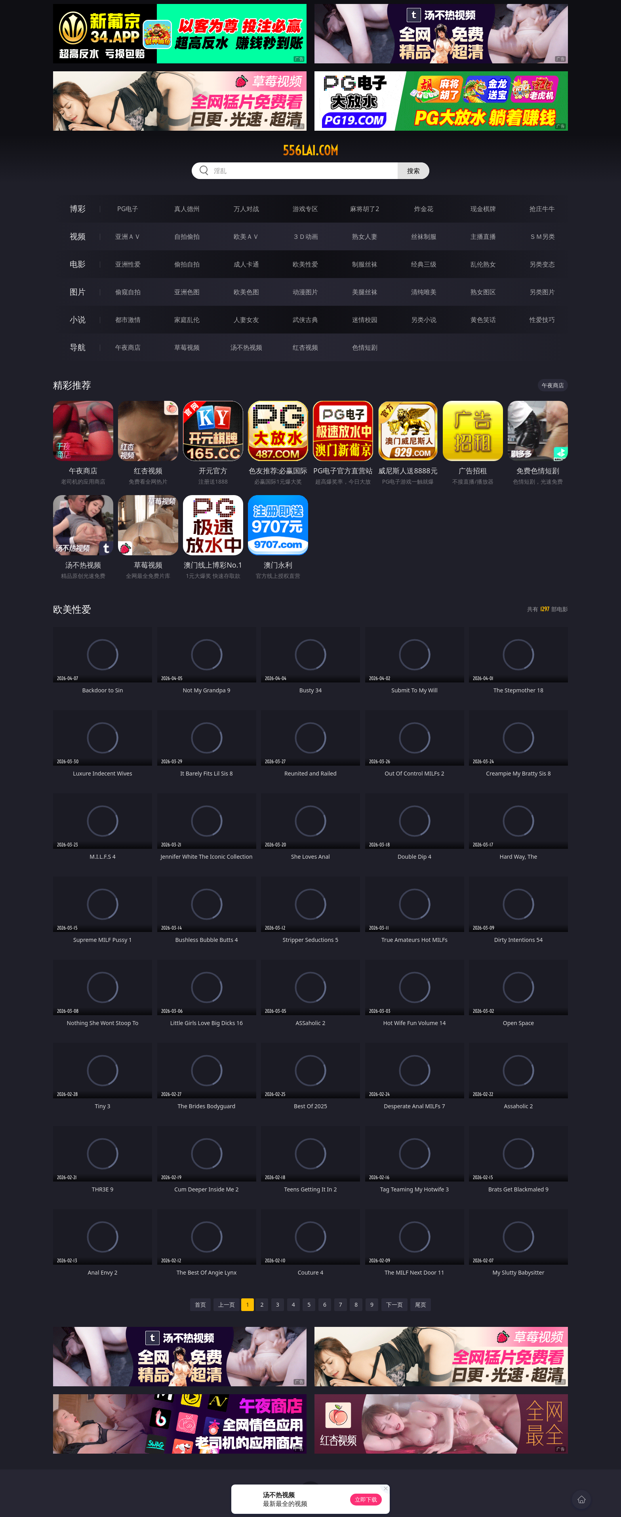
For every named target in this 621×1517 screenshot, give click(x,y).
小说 (78, 319)
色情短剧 (364, 347)
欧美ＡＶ (246, 236)
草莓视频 (187, 347)
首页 (200, 1304)
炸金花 (423, 208)
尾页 (420, 1304)
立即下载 (366, 1499)
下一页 (394, 1304)
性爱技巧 (542, 319)
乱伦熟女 (483, 264)
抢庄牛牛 (542, 208)
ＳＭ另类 (542, 236)
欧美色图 (246, 292)
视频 (78, 236)
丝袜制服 (423, 236)
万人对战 (246, 208)
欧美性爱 (305, 264)
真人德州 (187, 208)
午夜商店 (128, 347)
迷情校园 (364, 319)
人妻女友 (246, 319)
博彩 (78, 208)
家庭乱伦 (187, 319)
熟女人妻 (364, 236)
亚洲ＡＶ (128, 236)
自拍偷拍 (187, 236)
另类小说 (423, 319)
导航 (78, 347)
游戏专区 (305, 208)
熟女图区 (483, 292)
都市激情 (128, 319)
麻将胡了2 (364, 208)
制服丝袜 (364, 264)
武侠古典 (305, 319)
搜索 (413, 170)
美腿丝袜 (364, 292)
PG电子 (127, 208)
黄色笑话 (483, 319)
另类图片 (542, 292)
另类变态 (542, 264)
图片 (78, 291)
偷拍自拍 (187, 264)
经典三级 (423, 264)
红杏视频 (305, 347)
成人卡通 (246, 264)
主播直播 (483, 236)
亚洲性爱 (128, 264)
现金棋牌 (483, 208)
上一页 (226, 1304)
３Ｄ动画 (305, 236)
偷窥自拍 (128, 292)
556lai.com (310, 150)
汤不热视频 (246, 347)
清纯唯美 (423, 292)
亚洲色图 (187, 292)
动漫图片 (305, 292)
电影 (78, 264)
